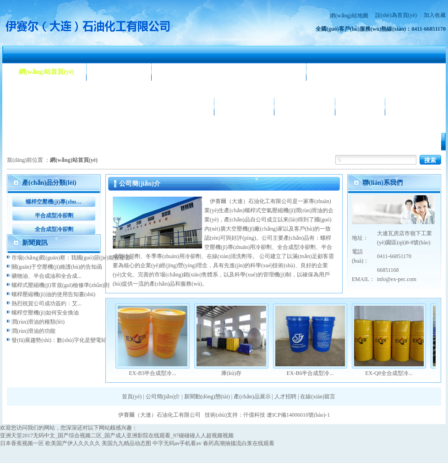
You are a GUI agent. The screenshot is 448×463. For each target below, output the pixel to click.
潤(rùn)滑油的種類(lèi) (38, 322)
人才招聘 (360, 106)
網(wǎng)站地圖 (349, 15)
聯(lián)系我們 (417, 106)
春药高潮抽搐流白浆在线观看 (238, 443)
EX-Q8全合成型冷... (389, 373)
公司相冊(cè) (244, 106)
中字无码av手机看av (177, 443)
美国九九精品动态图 (126, 443)
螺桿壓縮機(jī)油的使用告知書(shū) (53, 294)
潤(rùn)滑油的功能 (33, 331)
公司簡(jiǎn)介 (119, 71)
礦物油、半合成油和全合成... (46, 276)
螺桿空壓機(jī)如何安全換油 (45, 312)
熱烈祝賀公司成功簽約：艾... (46, 303)
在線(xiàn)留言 (317, 396)
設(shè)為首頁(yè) (396, 15)
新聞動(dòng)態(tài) (191, 71)
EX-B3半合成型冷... (152, 373)
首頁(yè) (132, 396)
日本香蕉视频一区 (22, 443)
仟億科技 (254, 415)
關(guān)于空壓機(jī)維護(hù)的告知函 (56, 267)
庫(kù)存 (231, 373)
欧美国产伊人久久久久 (72, 443)
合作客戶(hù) (304, 106)
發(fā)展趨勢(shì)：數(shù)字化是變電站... (61, 340)
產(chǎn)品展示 (40, 106)
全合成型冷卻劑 (54, 229)
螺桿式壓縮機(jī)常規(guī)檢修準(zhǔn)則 (60, 285)
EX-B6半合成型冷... (310, 373)
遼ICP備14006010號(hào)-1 (298, 415)
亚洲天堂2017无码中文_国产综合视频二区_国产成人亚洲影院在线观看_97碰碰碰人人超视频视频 (117, 435)
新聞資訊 (35, 242)
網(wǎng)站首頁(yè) (46, 71)
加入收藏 (435, 15)
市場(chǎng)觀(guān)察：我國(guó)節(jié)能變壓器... (73, 257)
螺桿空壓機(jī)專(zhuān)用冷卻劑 (54, 201)
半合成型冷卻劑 (54, 215)
